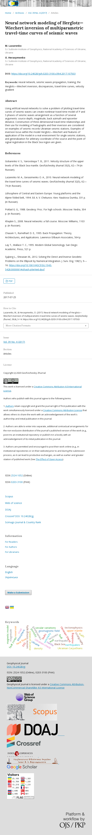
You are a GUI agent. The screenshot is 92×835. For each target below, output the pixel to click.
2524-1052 (17, 475)
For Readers (11, 541)
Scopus (9, 496)
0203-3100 (17, 482)
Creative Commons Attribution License (62, 410)
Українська (11, 577)
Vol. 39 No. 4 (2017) (37, 12)
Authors (9, 406)
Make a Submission (18, 592)
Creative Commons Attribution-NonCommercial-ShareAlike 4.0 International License (45, 686)
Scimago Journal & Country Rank (23, 522)
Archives (19, 12)
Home (8, 12)
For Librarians (12, 551)
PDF (10, 281)
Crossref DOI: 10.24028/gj (19, 516)
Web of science (13, 503)
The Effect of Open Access (49, 459)
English (9, 572)
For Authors (11, 546)
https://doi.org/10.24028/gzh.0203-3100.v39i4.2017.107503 (43, 73)
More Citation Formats (18, 325)
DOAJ (8, 509)
